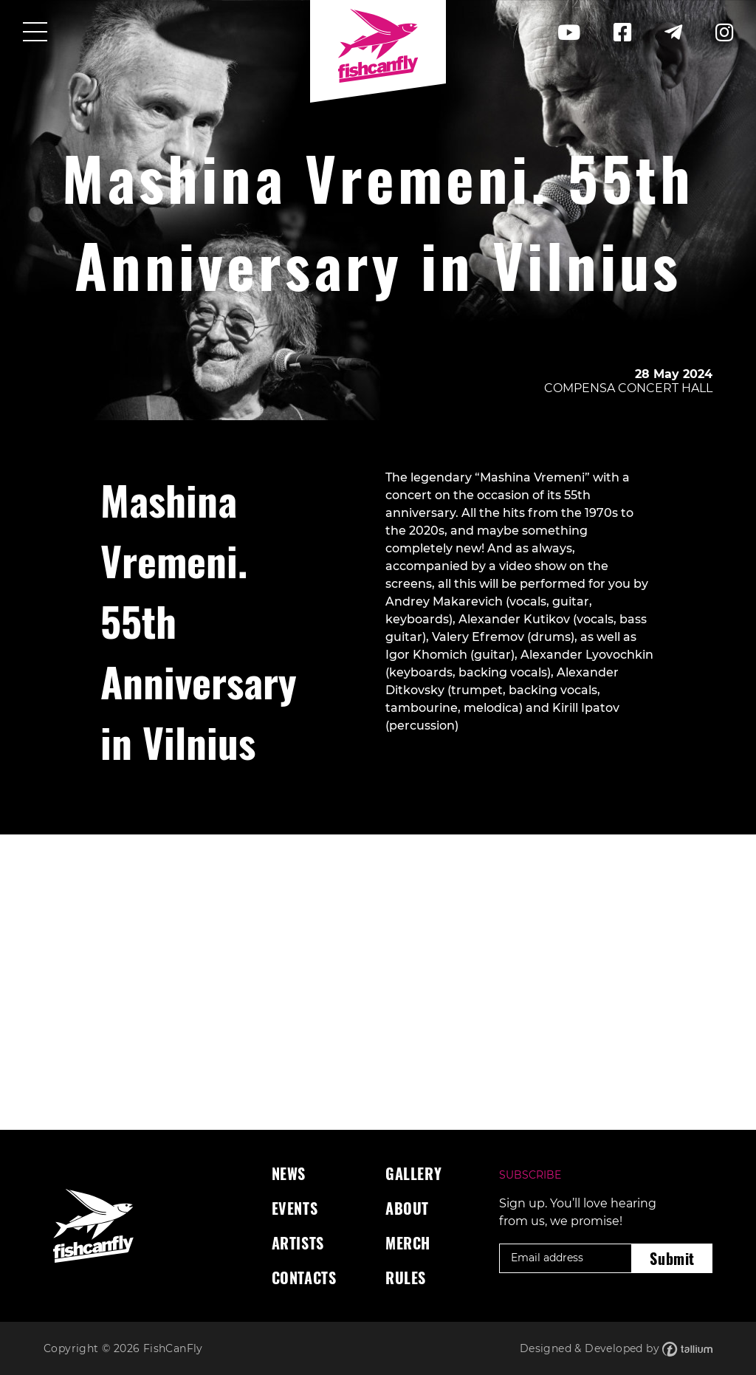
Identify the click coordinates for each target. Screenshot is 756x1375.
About (407, 1208)
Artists (298, 1243)
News (289, 1173)
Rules (405, 1277)
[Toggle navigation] (35, 33)
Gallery (413, 1173)
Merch (407, 1243)
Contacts (304, 1277)
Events (295, 1208)
